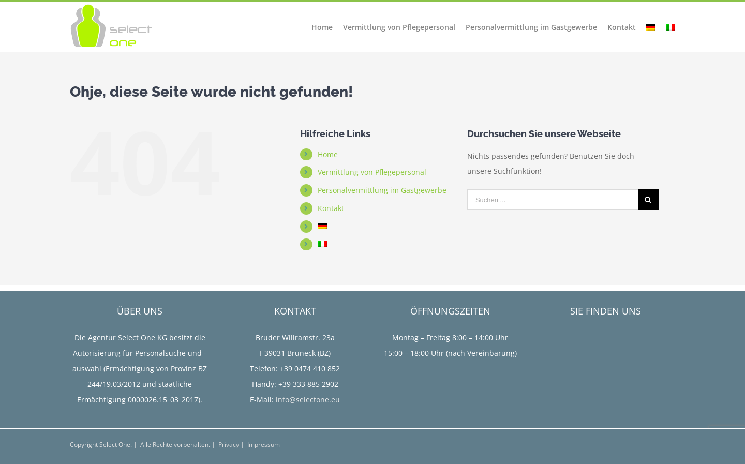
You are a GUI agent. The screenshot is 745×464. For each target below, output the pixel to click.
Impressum (263, 444)
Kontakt (331, 208)
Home (328, 154)
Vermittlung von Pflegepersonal (372, 172)
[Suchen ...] (552, 199)
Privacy (228, 444)
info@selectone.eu (308, 400)
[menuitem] (327, 26)
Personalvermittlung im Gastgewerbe (382, 190)
